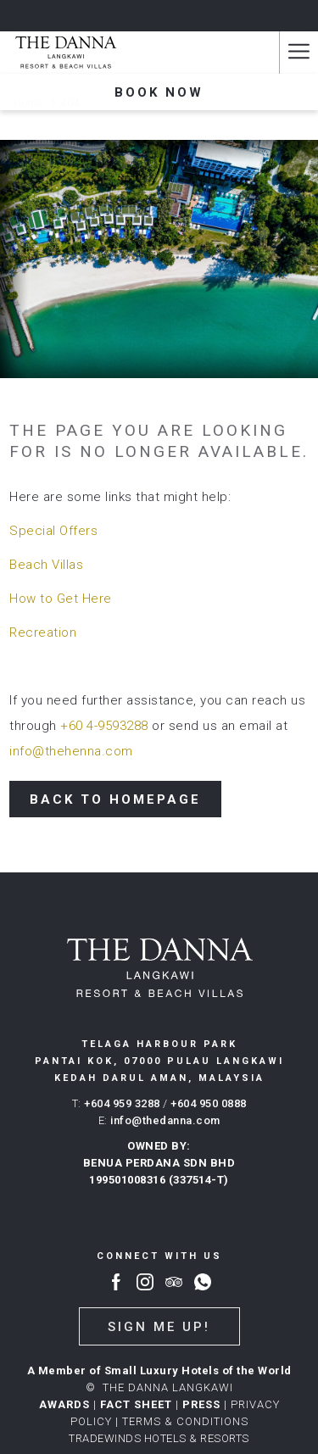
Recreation (42, 632)
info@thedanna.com (165, 1120)
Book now (159, 92)
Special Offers (53, 530)
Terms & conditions (185, 1421)
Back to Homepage (115, 799)
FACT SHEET (136, 1404)
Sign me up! (159, 1326)
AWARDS (64, 1404)
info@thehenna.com (71, 751)
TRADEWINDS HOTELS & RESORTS (159, 1438)
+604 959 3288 (122, 1103)
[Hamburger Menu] (298, 52)
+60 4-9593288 (104, 725)
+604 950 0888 (208, 1103)
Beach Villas (46, 564)
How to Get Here (60, 598)
